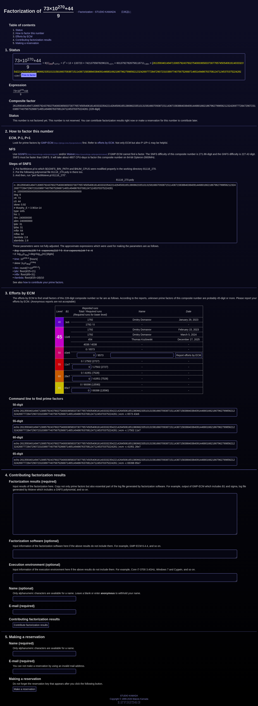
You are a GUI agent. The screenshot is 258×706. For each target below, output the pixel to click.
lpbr (16, 271)
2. (29, 131)
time (16, 258)
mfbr (16, 274)
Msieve (71, 154)
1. (12, 50)
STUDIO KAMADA (105, 11)
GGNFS (22, 154)
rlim (16, 268)
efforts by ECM (105, 142)
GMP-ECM (47, 142)
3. (20, 293)
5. (25, 637)
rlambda (18, 277)
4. (35, 475)
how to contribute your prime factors (43, 282)
